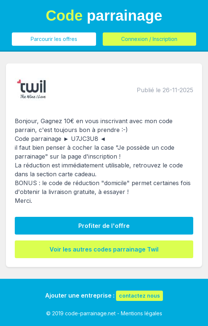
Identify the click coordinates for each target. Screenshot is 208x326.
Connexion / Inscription (149, 39)
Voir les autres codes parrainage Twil (104, 249)
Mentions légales (141, 313)
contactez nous (139, 295)
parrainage (104, 15)
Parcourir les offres (54, 39)
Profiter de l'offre (104, 225)
